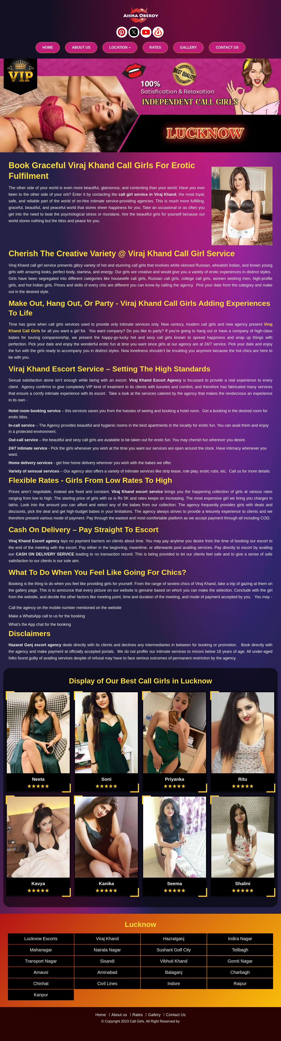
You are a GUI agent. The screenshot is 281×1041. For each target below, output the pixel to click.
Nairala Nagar (107, 949)
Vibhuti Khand (173, 961)
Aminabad (107, 972)
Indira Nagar (240, 938)
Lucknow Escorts (40, 938)
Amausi (41, 972)
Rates (137, 1015)
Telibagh (240, 949)
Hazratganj (173, 938)
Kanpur (41, 994)
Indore (174, 983)
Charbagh (240, 972)
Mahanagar (41, 949)
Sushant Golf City (174, 949)
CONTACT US (227, 47)
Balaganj (173, 972)
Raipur (240, 983)
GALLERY (188, 47)
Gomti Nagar (240, 961)
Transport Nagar (41, 961)
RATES (155, 47)
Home (47, 47)
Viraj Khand (107, 938)
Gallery (154, 1015)
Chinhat (41, 983)
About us (81, 47)
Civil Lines (107, 983)
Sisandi (107, 961)
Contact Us (176, 1015)
